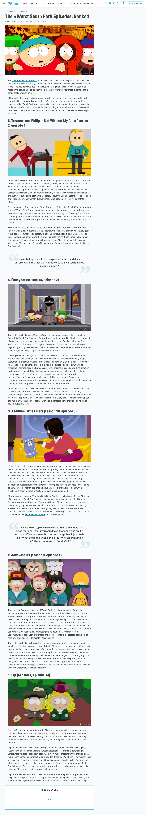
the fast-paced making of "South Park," (35, 610)
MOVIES (34, 3)
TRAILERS (51, 3)
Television (9, 11)
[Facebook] (102, 4)
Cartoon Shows (22, 11)
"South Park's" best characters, (30, 210)
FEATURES (88, 3)
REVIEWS (62, 3)
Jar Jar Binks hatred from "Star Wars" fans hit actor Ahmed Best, (41, 649)
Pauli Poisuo (12, 21)
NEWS (25, 3)
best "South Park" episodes (24, 80)
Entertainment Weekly (35, 514)
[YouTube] (110, 4)
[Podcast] (123, 3)
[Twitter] (106, 4)
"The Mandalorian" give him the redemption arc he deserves (41, 652)
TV (42, 3)
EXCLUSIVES (75, 3)
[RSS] (118, 4)
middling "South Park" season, (26, 401)
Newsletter (135, 3)
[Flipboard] (114, 4)
